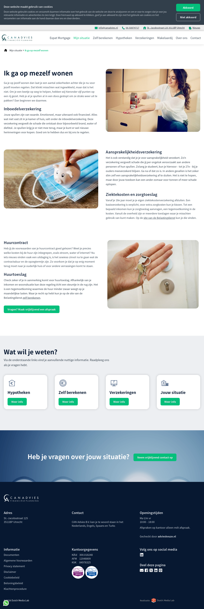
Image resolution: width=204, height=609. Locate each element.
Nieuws (196, 27)
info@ (102, 27)
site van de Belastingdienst (159, 218)
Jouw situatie (173, 392)
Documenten (11, 555)
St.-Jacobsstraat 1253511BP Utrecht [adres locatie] (16, 520)
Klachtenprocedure (15, 589)
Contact (195, 38)
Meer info (17, 402)
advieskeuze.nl (167, 536)
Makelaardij (165, 38)
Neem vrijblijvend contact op (155, 457)
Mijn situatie (82, 38)
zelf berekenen (31, 298)
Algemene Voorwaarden (18, 560)
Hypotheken (124, 38)
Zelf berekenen (103, 38)
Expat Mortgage (60, 38)
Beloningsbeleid (13, 583)
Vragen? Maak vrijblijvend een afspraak (32, 309)
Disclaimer (10, 572)
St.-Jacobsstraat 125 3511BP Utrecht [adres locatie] (166, 27)
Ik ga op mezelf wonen (36, 50)
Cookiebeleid (11, 577)
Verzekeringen (144, 38)
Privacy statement (14, 566)
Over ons (181, 38)
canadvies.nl (111, 27)
